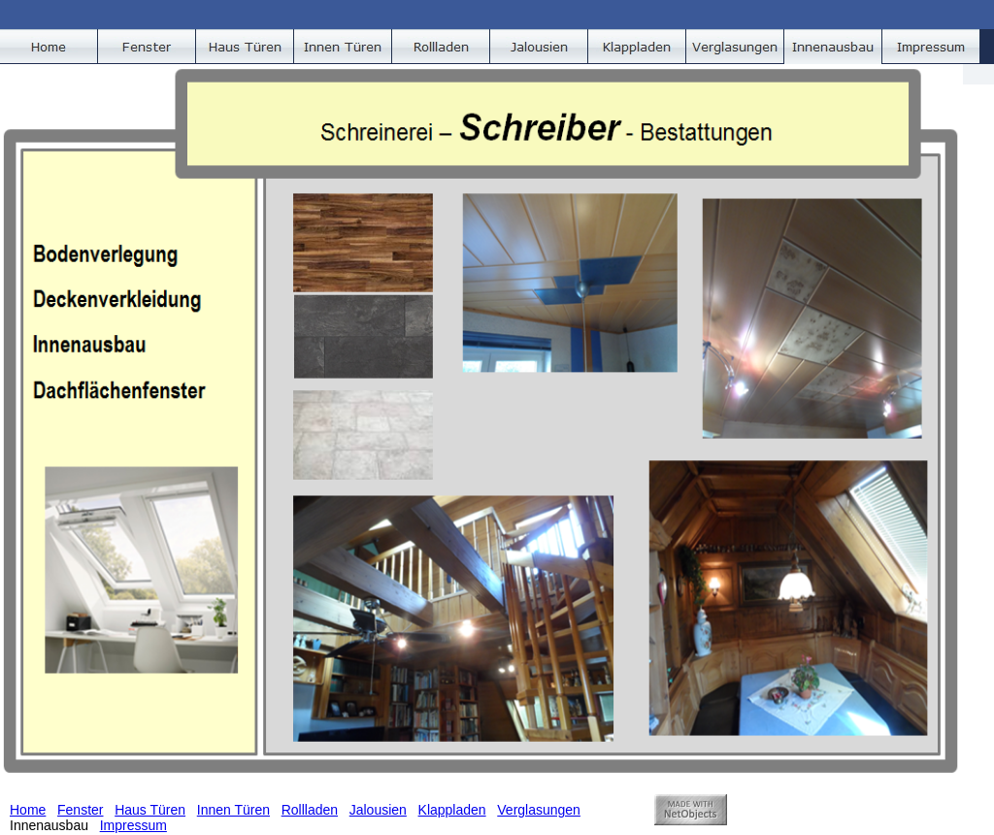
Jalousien (378, 810)
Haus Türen (150, 810)
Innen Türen (233, 810)
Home (28, 810)
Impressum (133, 825)
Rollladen (310, 810)
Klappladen (452, 810)
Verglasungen (538, 810)
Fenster (80, 810)
